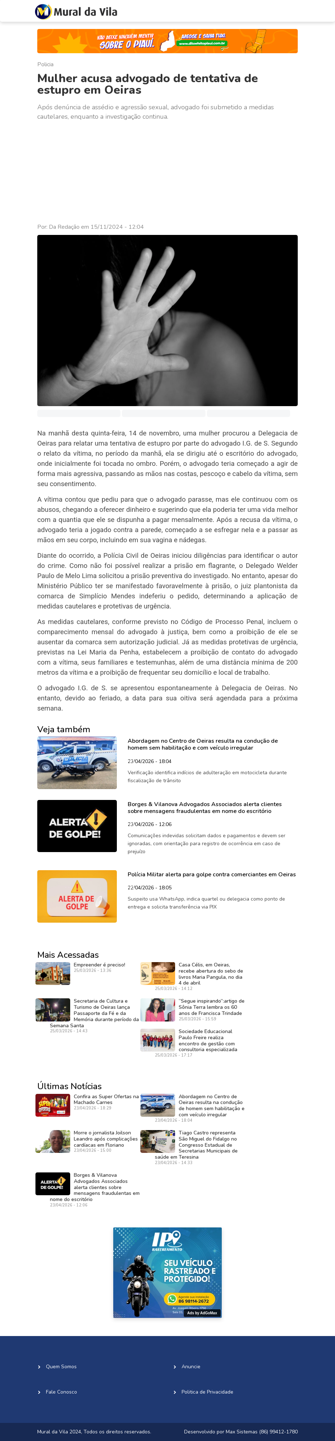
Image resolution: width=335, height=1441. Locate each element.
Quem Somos (61, 1366)
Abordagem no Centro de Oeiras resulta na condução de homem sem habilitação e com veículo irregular (212, 1105)
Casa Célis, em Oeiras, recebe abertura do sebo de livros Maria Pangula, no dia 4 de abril (211, 973)
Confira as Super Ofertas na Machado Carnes (106, 1099)
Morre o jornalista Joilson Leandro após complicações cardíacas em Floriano (106, 1139)
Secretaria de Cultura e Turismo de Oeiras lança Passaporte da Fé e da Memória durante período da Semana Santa (94, 1013)
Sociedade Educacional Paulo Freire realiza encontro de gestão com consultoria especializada (208, 1040)
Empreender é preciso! (99, 964)
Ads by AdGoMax (202, 1313)
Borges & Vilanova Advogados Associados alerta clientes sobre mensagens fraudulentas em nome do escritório (95, 1187)
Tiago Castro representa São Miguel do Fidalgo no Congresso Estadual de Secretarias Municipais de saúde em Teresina (196, 1144)
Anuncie (191, 1366)
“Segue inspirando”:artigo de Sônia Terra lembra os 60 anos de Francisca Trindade (212, 1007)
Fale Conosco (61, 1392)
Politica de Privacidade (207, 1392)
